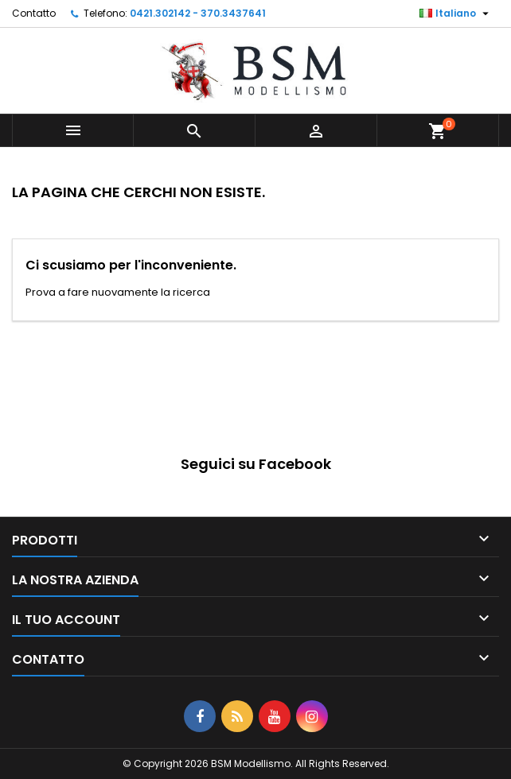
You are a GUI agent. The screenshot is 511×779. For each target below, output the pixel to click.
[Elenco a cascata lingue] (456, 13)
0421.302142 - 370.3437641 (198, 13)
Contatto (34, 13)
